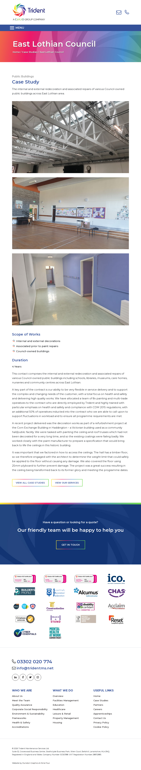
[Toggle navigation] (17, 28)
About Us (17, 696)
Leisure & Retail (62, 713)
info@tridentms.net (35, 668)
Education (58, 704)
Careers (97, 709)
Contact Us (99, 718)
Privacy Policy (101, 722)
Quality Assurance (22, 704)
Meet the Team (21, 700)
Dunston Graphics (30, 763)
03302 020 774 (34, 661)
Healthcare (59, 709)
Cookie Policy (101, 727)
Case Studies (30, 52)
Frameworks (19, 718)
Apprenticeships (102, 713)
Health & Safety (21, 722)
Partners (98, 704)
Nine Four (45, 763)
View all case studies (30, 482)
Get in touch (71, 544)
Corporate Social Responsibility (29, 709)
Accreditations (20, 727)
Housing (57, 722)
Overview (58, 696)
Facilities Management (66, 700)
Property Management (66, 718)
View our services (67, 482)
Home (16, 52)
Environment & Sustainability (28, 713)
